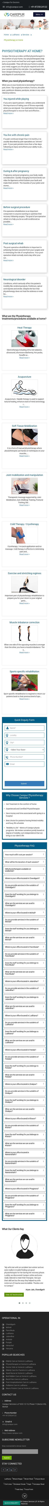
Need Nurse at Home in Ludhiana (19, 1373)
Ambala (9, 1339)
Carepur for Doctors (10, 2)
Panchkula (10, 1330)
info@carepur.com (14, 7)
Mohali (8, 1327)
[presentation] (25, 774)
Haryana (9, 1348)
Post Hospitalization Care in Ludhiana (21, 1382)
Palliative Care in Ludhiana (16, 1385)
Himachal (10, 1345)
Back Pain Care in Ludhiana (17, 1379)
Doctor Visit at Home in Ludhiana (19, 1367)
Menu (38, 14)
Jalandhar (10, 1336)
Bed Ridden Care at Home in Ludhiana (21, 1376)
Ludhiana (10, 1333)
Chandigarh (10, 1324)
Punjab (9, 1342)
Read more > (8, 113)
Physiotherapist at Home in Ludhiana (21, 1364)
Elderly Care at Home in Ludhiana (19, 1361)
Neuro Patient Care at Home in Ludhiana (22, 1388)
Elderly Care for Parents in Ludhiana (20, 1370)
